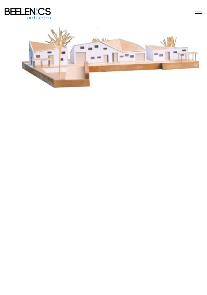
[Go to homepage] (28, 13)
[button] (198, 13)
